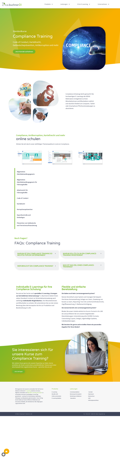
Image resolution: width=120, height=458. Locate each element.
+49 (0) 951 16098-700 (90, 456)
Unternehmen (103, 4)
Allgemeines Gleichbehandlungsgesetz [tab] (26, 173)
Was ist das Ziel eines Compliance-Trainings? (78, 290)
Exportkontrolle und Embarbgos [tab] (24, 216)
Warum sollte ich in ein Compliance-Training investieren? (80, 254)
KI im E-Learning (83, 4)
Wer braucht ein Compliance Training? (35, 291)
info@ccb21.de (101, 456)
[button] (37, 256)
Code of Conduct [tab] (22, 198)
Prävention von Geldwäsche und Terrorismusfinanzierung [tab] (27, 224)
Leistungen (65, 4)
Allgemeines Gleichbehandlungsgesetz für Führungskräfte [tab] (27, 182)
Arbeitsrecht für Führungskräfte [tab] (22, 191)
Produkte (49, 4)
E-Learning (28, 433)
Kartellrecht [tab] (21, 204)
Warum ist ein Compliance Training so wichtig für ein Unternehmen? (34, 256)
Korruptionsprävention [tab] (25, 209)
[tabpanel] (72, 189)
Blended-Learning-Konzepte (35, 434)
